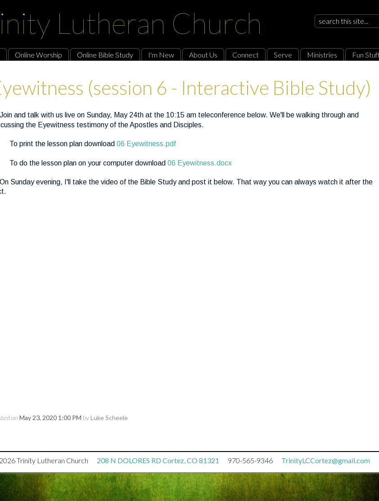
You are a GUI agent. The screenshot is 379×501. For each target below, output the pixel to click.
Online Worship (38, 54)
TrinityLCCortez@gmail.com (325, 460)
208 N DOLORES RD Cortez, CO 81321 (158, 460)
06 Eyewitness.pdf (146, 144)
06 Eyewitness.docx (199, 163)
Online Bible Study (105, 54)
